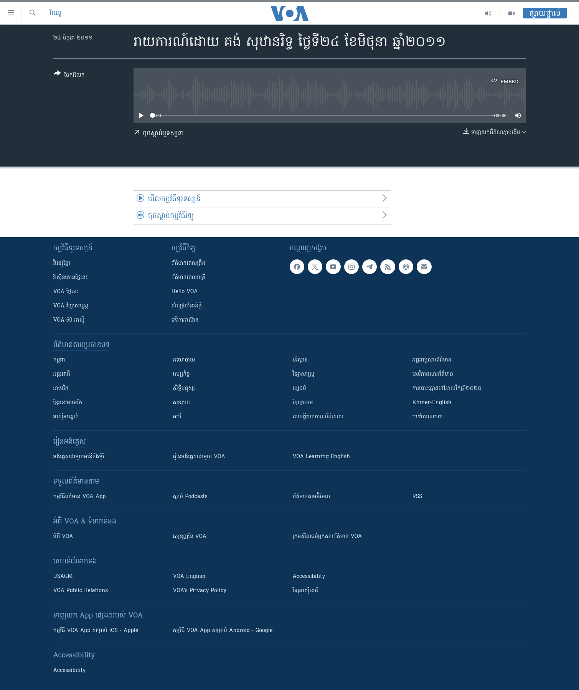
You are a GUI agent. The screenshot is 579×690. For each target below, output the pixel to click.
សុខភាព (181, 403)
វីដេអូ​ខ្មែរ (61, 263)
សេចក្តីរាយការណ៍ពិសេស (318, 417)
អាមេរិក (61, 389)
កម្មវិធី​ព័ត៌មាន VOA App (79, 497)
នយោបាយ (184, 360)
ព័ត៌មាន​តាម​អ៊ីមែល (311, 497)
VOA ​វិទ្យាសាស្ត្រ (70, 306)
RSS (417, 497)
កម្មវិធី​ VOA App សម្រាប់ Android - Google (223, 631)
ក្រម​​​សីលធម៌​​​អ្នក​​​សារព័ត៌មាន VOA (327, 537)
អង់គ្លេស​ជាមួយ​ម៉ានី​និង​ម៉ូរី (78, 457)
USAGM (63, 577)
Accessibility (309, 577)
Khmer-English (432, 403)
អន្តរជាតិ (61, 374)
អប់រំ (177, 417)
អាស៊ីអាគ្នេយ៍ (66, 417)
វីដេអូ (55, 13)
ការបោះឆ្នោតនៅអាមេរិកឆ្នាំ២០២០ (447, 389)
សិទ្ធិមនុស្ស (184, 389)
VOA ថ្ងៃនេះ (66, 292)
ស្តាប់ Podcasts (190, 497)
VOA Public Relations (80, 591)
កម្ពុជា (59, 360)
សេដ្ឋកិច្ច (181, 374)
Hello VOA (185, 292)
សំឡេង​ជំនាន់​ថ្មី (187, 306)
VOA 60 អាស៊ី (69, 320)
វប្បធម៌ (299, 389)
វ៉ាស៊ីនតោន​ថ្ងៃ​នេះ (70, 278)
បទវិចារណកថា (427, 417)
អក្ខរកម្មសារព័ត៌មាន (432, 360)
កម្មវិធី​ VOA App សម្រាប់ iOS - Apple (96, 631)
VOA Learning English (321, 457)
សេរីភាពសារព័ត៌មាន (433, 374)
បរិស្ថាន (300, 360)
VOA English (189, 577)
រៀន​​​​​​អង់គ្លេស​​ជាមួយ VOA (199, 457)
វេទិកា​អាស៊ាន (185, 320)
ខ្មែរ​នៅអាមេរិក (67, 403)
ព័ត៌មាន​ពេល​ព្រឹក (189, 263)
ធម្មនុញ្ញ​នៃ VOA (190, 537)
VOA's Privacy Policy (200, 591)
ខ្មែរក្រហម (303, 403)
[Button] (69, 76)
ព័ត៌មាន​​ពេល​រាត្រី (189, 278)
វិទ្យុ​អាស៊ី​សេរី (305, 591)
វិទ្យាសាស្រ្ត (304, 374)
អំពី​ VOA (63, 537)
